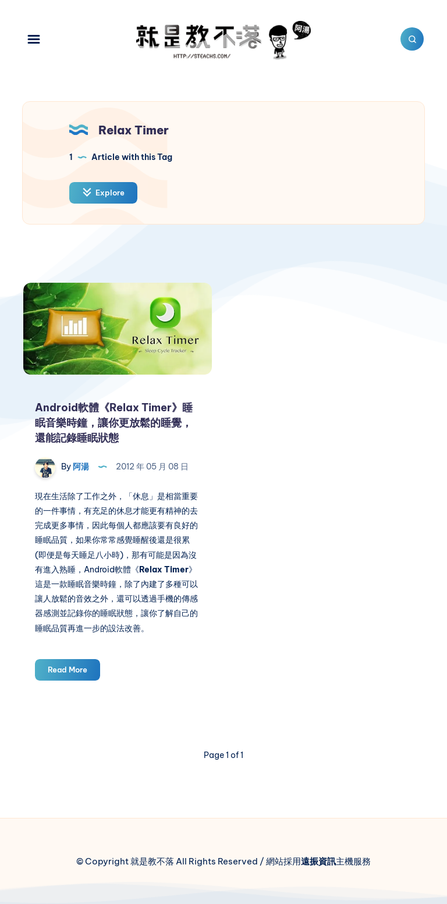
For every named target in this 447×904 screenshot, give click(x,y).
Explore (103, 192)
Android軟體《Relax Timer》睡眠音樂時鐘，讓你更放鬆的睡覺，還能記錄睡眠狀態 (114, 422)
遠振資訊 (318, 861)
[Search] (412, 39)
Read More (74, 672)
